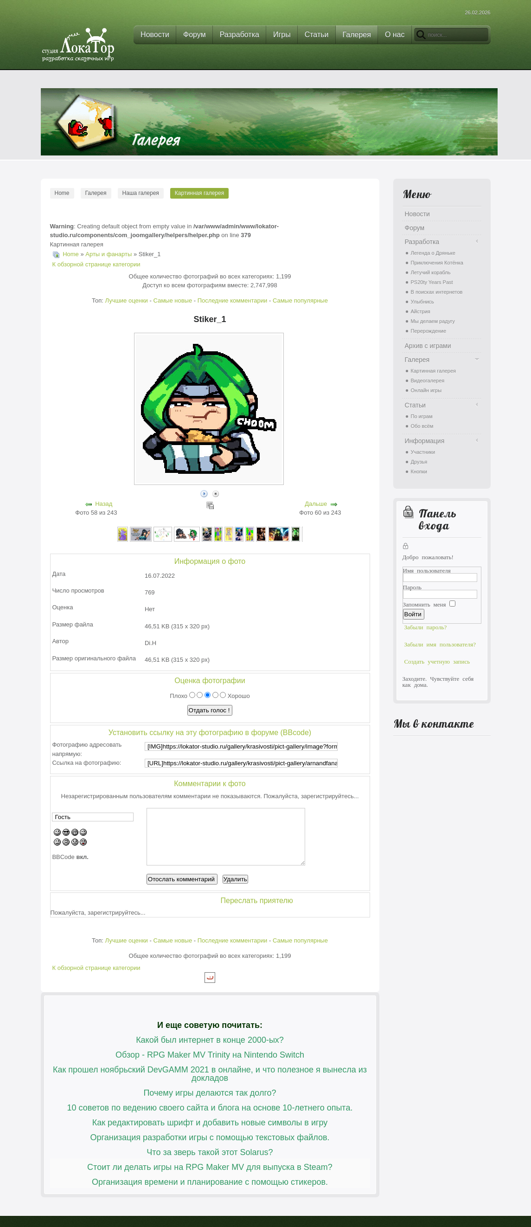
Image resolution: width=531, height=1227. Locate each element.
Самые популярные (300, 300)
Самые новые (172, 300)
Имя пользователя (427, 570)
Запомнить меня (424, 604)
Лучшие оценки (126, 300)
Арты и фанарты (108, 254)
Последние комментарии (233, 300)
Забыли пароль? (425, 627)
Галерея (96, 193)
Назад (103, 503)
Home (62, 193)
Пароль (412, 587)
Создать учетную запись (437, 661)
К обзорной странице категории (96, 264)
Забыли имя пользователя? (440, 644)
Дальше (316, 503)
